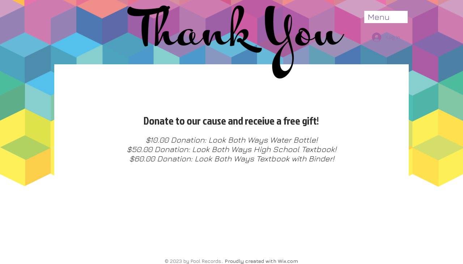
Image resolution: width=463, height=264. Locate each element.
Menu (379, 17)
